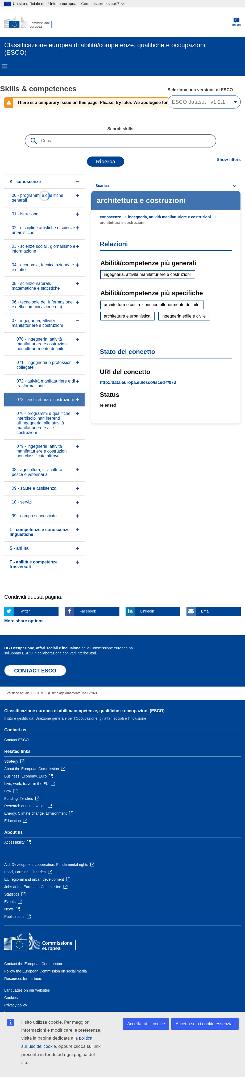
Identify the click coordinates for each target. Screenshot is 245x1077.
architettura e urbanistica (127, 316)
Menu (4, 66)
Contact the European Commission (33, 964)
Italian (236, 22)
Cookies (11, 998)
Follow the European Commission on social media (45, 971)
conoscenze (110, 217)
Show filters (229, 159)
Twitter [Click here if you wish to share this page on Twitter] (24, 611)
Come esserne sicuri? (102, 3)
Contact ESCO (16, 740)
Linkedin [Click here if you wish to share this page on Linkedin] (147, 611)
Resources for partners (23, 978)
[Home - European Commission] (30, 22)
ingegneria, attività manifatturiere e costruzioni (169, 217)
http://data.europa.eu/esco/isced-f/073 (138, 382)
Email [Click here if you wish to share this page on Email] (205, 611)
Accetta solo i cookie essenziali (205, 1024)
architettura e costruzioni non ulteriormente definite (151, 304)
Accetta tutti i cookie (146, 1024)
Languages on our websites (27, 990)
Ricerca (105, 161)
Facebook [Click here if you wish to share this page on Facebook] (88, 611)
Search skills (120, 129)
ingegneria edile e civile (183, 316)
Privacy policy (15, 1005)
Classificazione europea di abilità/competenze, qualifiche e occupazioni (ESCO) (84, 711)
